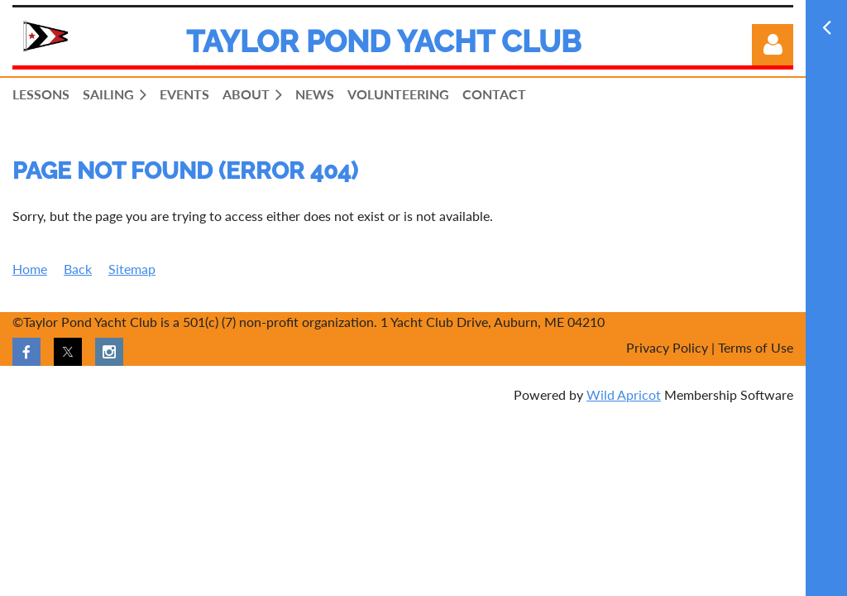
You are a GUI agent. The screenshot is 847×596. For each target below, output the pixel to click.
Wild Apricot (623, 394)
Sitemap (132, 268)
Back (78, 268)
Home (29, 268)
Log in (772, 44)
